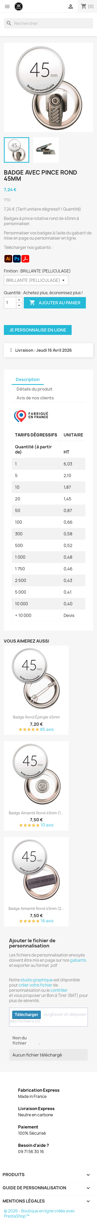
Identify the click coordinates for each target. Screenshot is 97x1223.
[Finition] (36, 280)
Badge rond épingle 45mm (36, 717)
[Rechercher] (48, 23)
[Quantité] (10, 302)
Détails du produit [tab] (35, 389)
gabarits (78, 960)
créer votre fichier (35, 985)
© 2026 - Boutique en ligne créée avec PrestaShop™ (39, 1213)
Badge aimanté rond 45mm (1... (36, 812)
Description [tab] (28, 379)
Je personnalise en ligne (37, 330)
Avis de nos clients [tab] (35, 398)
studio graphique (36, 980)
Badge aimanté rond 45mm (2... (36, 908)
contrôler (59, 990)
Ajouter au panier (54, 302)
